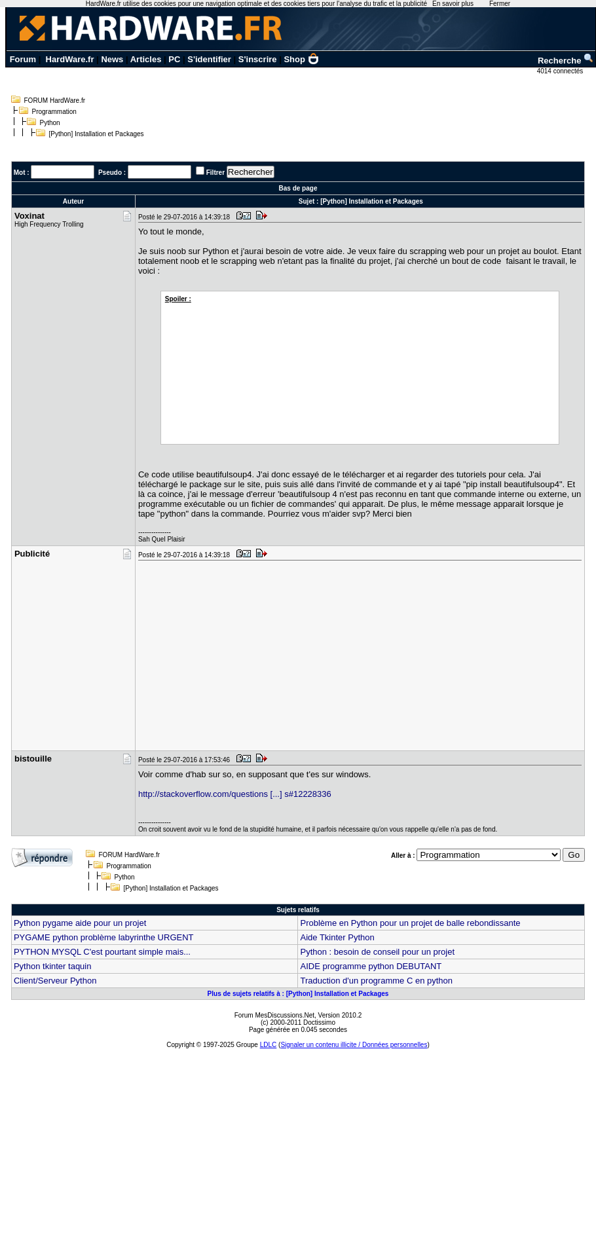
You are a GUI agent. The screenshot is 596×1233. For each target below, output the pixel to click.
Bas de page (298, 188)
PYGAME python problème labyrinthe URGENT (104, 937)
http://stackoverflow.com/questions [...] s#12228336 (234, 794)
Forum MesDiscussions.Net (274, 1015)
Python (50, 122)
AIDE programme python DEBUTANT (370, 966)
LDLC (268, 1044)
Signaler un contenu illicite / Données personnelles (353, 1044)
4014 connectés (561, 71)
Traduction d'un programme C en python (376, 980)
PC (174, 59)
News (112, 59)
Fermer (499, 3)
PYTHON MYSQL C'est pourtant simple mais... (102, 952)
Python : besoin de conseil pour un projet (377, 952)
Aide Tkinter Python (337, 937)
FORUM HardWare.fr (55, 100)
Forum (23, 59)
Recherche (566, 60)
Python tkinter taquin (53, 966)
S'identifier (209, 59)
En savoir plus (453, 3)
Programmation (54, 111)
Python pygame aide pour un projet (80, 923)
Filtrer (215, 172)
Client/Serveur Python (55, 980)
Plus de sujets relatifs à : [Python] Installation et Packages (298, 993)
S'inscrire (257, 59)
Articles (146, 59)
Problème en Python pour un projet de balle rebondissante (410, 923)
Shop (301, 59)
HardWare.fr (70, 59)
